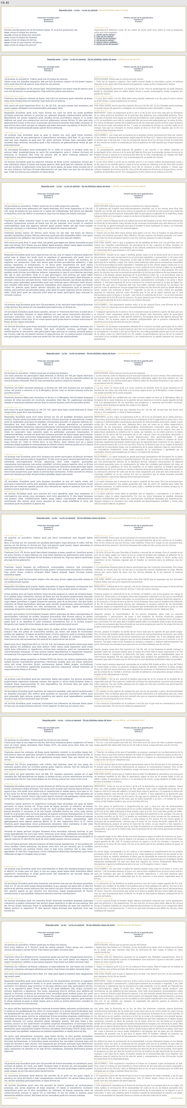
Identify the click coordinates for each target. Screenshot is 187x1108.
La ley (77, 10)
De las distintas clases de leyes (102, 59)
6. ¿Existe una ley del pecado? (106, 44)
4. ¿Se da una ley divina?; (104, 40)
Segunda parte (65, 10)
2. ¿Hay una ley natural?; (104, 36)
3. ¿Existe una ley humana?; (105, 38)
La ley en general (90, 10)
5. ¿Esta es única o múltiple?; (106, 42)
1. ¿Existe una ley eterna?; (104, 35)
